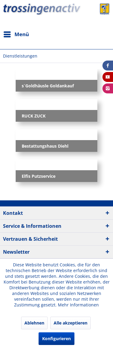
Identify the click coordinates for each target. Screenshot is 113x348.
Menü (16, 34)
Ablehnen (34, 323)
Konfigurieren (56, 338)
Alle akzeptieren (70, 323)
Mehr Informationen (78, 305)
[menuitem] (16, 34)
